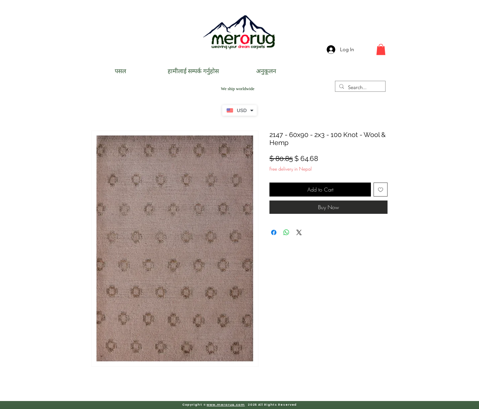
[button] (381, 49)
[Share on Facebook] (274, 232)
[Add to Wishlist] (381, 190)
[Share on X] (299, 232)
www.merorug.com (226, 405)
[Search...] (359, 87)
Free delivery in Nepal (290, 169)
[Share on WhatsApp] (286, 232)
